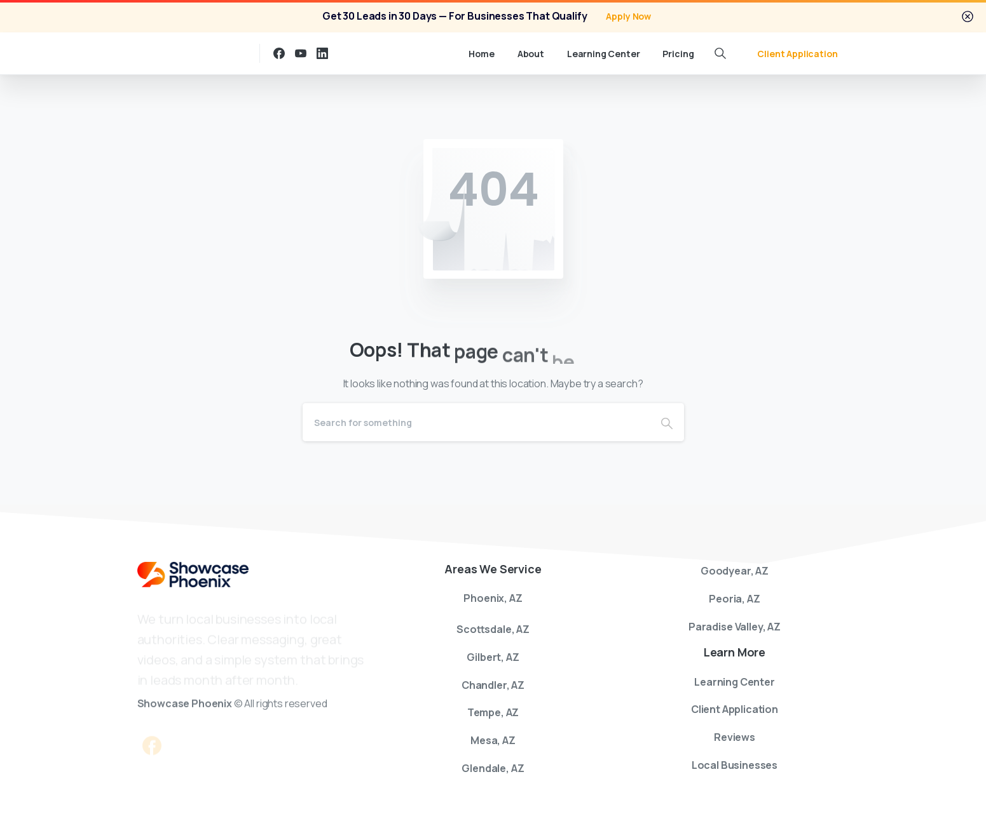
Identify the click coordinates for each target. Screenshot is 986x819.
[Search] (476, 422)
